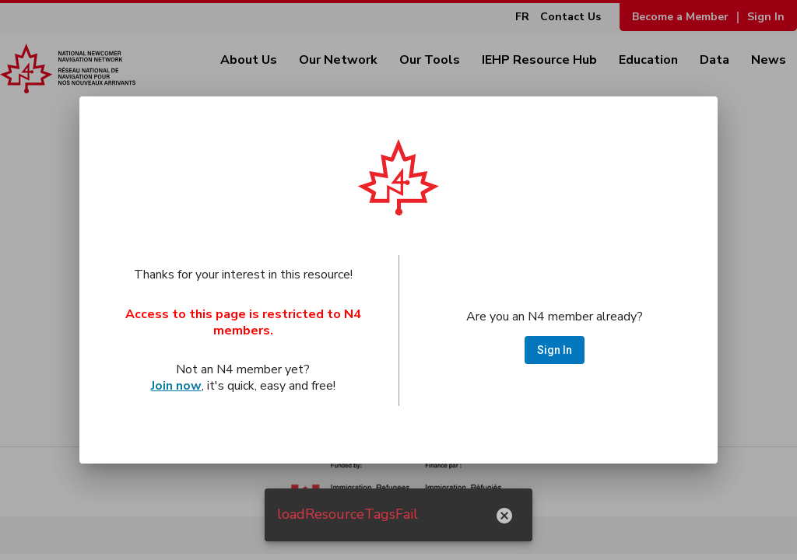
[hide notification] (504, 514)
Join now (176, 385)
